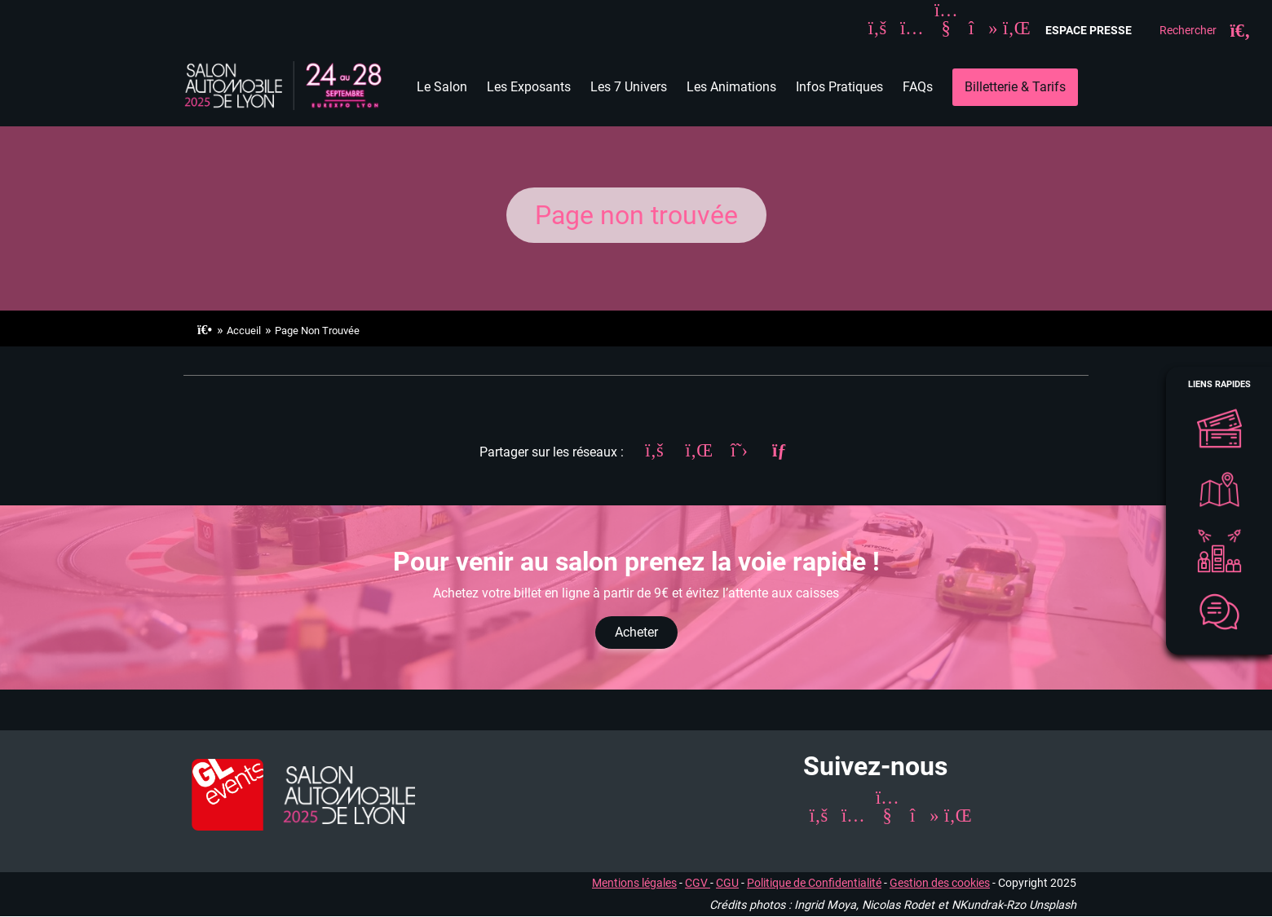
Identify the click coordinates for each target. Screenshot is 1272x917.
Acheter (636, 632)
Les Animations (731, 87)
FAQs (918, 87)
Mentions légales (634, 883)
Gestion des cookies (940, 883)
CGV (697, 883)
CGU (727, 883)
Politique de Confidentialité (814, 883)
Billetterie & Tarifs (1015, 87)
